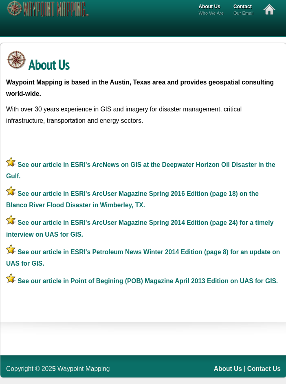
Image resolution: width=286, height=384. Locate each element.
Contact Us (264, 368)
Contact (243, 10)
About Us (211, 10)
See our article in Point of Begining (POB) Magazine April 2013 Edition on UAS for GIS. (142, 280)
